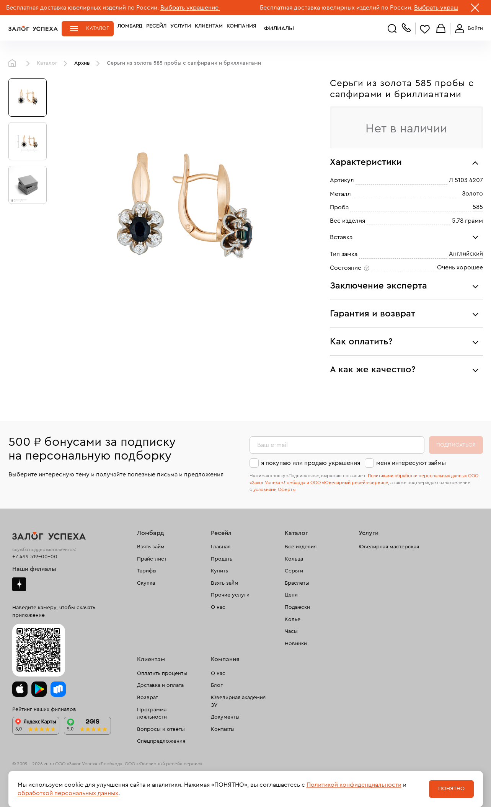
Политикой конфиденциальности (354, 785)
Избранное (424, 28)
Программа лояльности (152, 713)
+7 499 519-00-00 (34, 556)
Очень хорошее (460, 267)
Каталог (97, 28)
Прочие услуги (230, 595)
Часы (291, 631)
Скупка (146, 583)
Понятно (451, 788)
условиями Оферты (274, 489)
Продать (221, 559)
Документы (225, 717)
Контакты (223, 729)
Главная (14, 63)
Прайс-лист (151, 559)
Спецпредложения (161, 741)
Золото (472, 194)
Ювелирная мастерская (389, 546)
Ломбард (129, 28)
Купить (219, 571)
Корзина (441, 28)
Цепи (291, 595)
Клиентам (209, 28)
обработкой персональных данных (68, 793)
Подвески (297, 607)
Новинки (296, 643)
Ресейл (156, 28)
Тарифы (147, 571)
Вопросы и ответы (161, 729)
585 (478, 207)
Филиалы (273, 28)
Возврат (147, 697)
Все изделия (300, 546)
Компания (241, 28)
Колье (292, 619)
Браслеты (297, 583)
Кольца (294, 559)
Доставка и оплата (160, 685)
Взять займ (151, 546)
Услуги (180, 28)
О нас (218, 607)
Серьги (294, 571)
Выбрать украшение (190, 8)
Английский (466, 254)
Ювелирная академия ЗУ (238, 701)
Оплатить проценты (162, 673)
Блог (217, 685)
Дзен (19, 584)
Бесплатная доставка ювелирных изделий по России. (82, 8)
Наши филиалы (34, 569)
